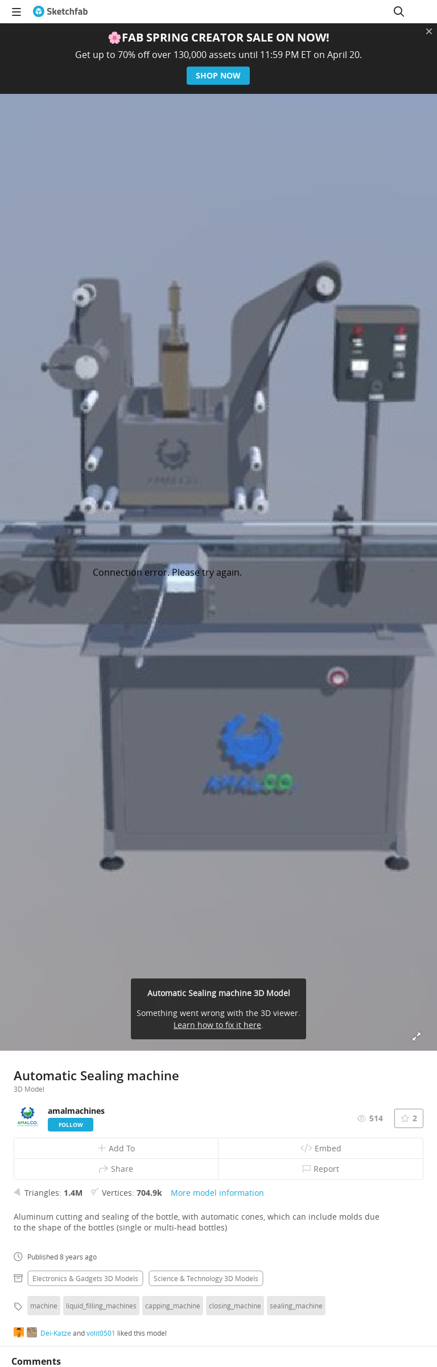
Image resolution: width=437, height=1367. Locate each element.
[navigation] (16, 11)
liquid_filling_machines (101, 1305)
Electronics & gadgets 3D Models (85, 1278)
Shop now (218, 75)
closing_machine (235, 1305)
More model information (217, 1192)
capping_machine (172, 1305)
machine (43, 1305)
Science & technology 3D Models (206, 1278)
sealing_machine (296, 1305)
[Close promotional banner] (429, 31)
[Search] (399, 11)
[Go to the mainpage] (60, 11)
